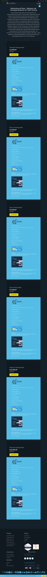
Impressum (8, 562)
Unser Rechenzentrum (4, 0)
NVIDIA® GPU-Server (10, 539)
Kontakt (25, 540)
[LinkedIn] (32, 558)
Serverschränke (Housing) (11, 544)
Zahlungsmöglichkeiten (10, 556)
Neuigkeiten (26, 539)
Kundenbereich (26, 535)
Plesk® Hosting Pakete (10, 535)
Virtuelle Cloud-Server (10, 542)
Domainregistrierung (10, 545)
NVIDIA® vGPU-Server (10, 540)
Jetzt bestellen (14, 54)
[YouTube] (30, 558)
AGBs (7, 564)
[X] (28, 558)
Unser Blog (8, 557)
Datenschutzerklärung (10, 565)
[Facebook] (25, 558)
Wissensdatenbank (27, 537)
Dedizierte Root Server (10, 537)
